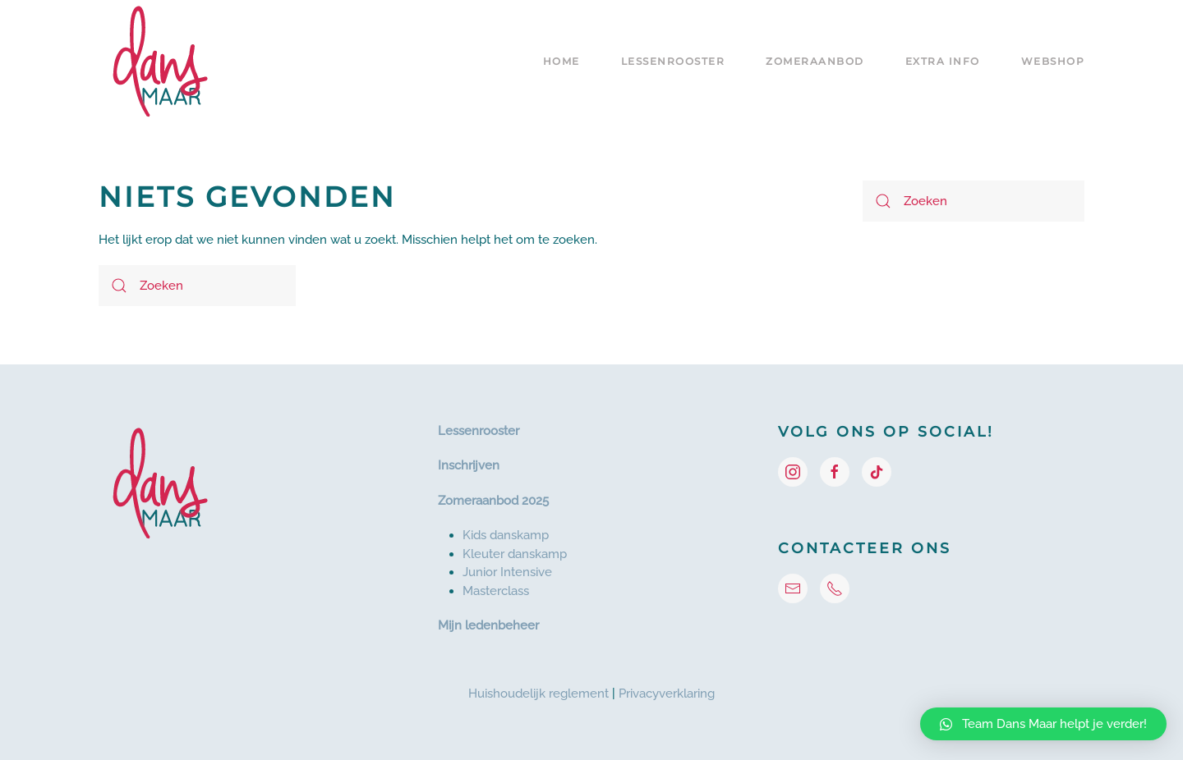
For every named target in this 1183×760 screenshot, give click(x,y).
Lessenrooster (478, 430)
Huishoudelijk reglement (538, 693)
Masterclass (496, 591)
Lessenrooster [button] (673, 61)
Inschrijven (468, 465)
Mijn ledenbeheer (488, 625)
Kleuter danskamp (515, 554)
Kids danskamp (506, 535)
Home (561, 61)
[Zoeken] (197, 285)
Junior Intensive (507, 572)
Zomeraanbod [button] (815, 61)
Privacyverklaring (667, 693)
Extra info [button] (942, 61)
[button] (1043, 723)
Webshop (1053, 61)
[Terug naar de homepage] (160, 61)
